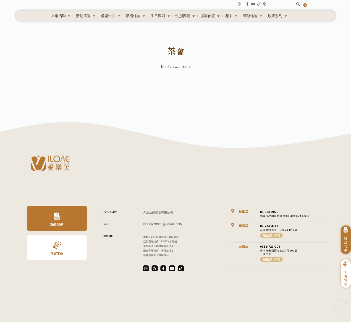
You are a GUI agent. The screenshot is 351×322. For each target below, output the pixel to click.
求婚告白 (110, 25)
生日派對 (160, 25)
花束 (231, 25)
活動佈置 (85, 25)
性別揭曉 (185, 25)
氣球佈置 (252, 25)
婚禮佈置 (135, 25)
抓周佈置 (210, 25)
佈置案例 (56, 268)
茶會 (176, 63)
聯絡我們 (56, 239)
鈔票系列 (277, 25)
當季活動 (60, 25)
